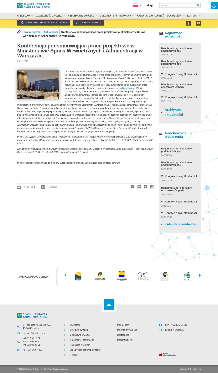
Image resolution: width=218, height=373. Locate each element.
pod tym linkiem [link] (126, 88)
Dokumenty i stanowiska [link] (117, 15)
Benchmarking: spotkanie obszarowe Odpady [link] (176, 85)
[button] (132, 187)
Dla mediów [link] (175, 15)
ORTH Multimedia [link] (194, 369)
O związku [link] (25, 15)
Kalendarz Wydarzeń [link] (150, 16)
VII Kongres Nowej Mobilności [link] (179, 74)
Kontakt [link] (194, 15)
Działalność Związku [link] (50, 15)
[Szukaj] (198, 5)
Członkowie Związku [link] (82, 15)
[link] (214, 5)
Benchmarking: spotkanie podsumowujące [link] (176, 49)
